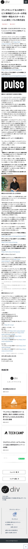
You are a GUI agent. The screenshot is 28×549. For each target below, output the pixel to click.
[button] (26, 2)
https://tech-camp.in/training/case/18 (11, 70)
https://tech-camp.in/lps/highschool (11, 337)
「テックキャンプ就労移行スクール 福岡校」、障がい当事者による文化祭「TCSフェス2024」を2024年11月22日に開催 (13, 415)
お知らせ (5, 24)
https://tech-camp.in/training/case (10, 252)
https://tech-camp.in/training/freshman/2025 (13, 76)
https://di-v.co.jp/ (9, 325)
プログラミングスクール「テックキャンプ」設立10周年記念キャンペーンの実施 (14, 444)
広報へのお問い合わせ (11, 532)
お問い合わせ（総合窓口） (11, 530)
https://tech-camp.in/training (9, 242)
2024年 (12, 24)
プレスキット (15, 519)
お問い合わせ (14, 527)
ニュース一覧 (13, 472)
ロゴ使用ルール (9, 524)
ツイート (5, 458)
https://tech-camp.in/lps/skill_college (12, 333)
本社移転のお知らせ (9, 389)
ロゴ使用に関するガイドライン (13, 522)
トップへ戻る (13, 479)
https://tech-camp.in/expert (17, 331)
